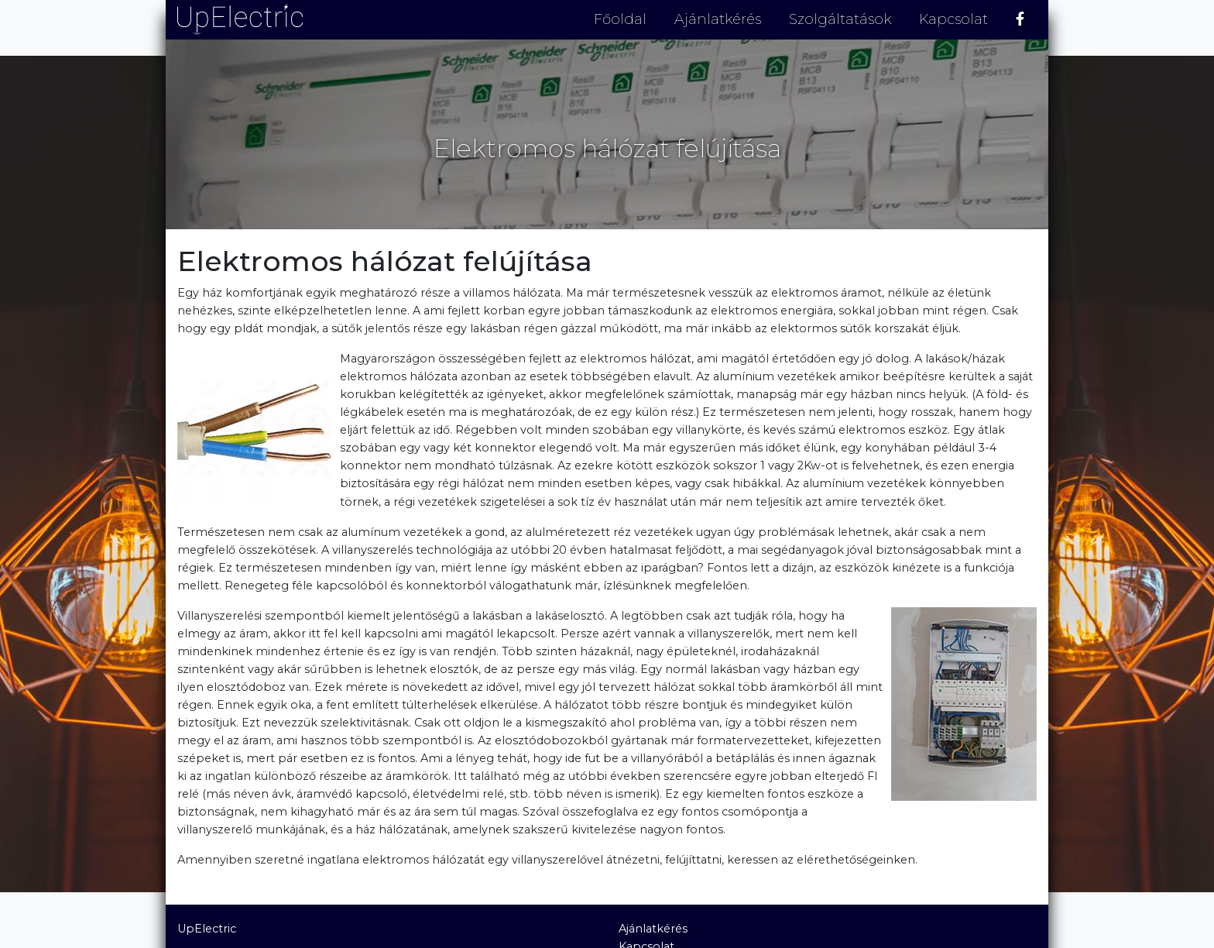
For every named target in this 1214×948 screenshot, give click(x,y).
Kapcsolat (953, 19)
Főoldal (620, 19)
